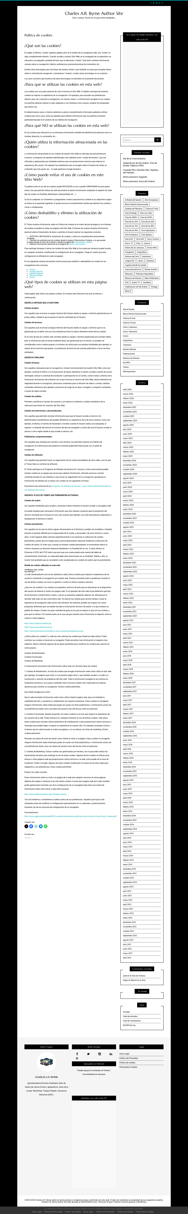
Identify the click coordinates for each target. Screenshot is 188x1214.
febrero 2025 (128, 452)
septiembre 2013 (130, 882)
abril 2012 (127, 958)
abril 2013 (127, 904)
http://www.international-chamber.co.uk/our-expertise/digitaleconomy (53, 631)
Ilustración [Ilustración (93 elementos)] (146, 256)
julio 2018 (127, 656)
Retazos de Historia (131, 358)
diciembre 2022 (129, 563)
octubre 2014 (128, 824)
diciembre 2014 (129, 816)
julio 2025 (127, 429)
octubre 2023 (128, 523)
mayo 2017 (127, 700)
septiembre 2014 (130, 829)
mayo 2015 (127, 793)
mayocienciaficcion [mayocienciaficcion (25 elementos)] (133, 269)
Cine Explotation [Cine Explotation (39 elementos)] (148, 230)
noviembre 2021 (129, 611)
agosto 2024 (128, 478)
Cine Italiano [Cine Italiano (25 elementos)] (146, 235)
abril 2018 (127, 665)
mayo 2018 (127, 660)
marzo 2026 (128, 394)
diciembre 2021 (129, 607)
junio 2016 (127, 740)
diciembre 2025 (129, 407)
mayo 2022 (128, 585)
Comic (125, 336)
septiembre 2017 (130, 691)
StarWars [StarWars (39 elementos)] (147, 282)
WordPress (141, 1202)
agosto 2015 (128, 780)
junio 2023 (127, 536)
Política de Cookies (77, 244)
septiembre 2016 (130, 736)
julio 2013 (127, 891)
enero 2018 (127, 678)
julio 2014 (127, 838)
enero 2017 (127, 718)
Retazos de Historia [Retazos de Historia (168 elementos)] (133, 278)
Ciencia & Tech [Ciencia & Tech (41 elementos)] (152, 209)
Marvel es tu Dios (138, 980)
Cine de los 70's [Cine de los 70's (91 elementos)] (131, 226)
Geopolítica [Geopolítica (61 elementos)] (142, 252)
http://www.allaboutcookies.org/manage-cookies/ (45, 794)
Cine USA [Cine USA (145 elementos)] (140, 239)
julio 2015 (127, 784)
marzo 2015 (128, 802)
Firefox (32, 269)
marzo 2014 (128, 856)
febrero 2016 (128, 758)
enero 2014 (127, 864)
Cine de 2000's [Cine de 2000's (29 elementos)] (131, 217)
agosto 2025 (128, 425)
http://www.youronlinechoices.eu (38, 627)
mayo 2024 (128, 491)
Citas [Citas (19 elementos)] (138, 243)
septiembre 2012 (130, 935)
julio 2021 (127, 625)
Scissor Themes (113, 1202)
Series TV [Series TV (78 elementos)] (136, 282)
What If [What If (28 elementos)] (128, 291)
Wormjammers (129, 371)
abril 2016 (127, 749)
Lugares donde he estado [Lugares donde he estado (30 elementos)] (135, 265)
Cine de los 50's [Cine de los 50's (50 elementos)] (131, 222)
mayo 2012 (127, 953)
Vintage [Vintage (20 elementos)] (154, 287)
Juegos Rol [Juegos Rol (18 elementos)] (129, 261)
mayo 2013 (127, 900)
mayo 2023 (128, 540)
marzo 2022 (128, 594)
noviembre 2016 (129, 727)
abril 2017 (127, 705)
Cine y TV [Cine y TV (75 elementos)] (129, 243)
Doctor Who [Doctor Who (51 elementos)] (152, 248)
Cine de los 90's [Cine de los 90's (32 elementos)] (131, 230)
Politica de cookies (127, 1063)
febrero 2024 (128, 505)
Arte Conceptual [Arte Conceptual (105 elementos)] (151, 200)
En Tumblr (142, 991)
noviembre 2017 (129, 687)
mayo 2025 (128, 438)
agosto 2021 (128, 620)
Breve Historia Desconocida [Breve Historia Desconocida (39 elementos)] (136, 204)
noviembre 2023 (130, 518)
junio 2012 (127, 949)
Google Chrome (36, 271)
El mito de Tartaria (137, 976)
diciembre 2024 (129, 460)
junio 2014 (127, 842)
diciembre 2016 (129, 722)
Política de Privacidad (128, 1058)
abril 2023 (127, 545)
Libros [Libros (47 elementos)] (140, 261)
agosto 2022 (128, 576)
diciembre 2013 (129, 869)
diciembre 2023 (129, 514)
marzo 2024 (128, 500)
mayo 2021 (127, 634)
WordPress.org (129, 1025)
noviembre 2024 (130, 465)
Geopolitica (128, 340)
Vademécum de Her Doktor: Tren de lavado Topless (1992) (140, 164)
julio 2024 (127, 483)
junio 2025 (127, 434)
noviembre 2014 (129, 820)
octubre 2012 (128, 931)
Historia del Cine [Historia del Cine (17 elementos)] (132, 256)
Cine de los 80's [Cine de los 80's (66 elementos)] (147, 226)
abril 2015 (127, 798)
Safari (32, 277)
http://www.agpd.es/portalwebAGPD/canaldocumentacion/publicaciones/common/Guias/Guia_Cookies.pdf (70, 816)
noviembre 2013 (129, 873)
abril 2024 (127, 496)
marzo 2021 (128, 642)
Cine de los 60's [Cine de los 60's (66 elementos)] (147, 222)
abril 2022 (127, 589)
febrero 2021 (128, 647)
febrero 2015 (128, 807)
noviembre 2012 (129, 927)
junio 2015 (127, 789)
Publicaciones (129, 354)
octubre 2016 (128, 731)
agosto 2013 (128, 887)
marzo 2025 (128, 447)
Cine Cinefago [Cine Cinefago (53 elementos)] (131, 213)
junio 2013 (127, 895)
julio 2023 (127, 531)
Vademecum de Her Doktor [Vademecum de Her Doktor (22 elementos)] (136, 287)
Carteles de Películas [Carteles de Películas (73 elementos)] (133, 209)
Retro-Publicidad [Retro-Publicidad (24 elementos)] (152, 278)
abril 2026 (127, 389)
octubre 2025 (128, 416)
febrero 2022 (128, 598)
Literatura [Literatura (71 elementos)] (150, 261)
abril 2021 (127, 638)
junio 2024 (127, 487)
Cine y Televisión (130, 331)
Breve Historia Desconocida (134, 314)
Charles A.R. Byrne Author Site (94, 13)
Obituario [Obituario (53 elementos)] (129, 274)
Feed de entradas (130, 1016)
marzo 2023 (128, 549)
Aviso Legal (124, 1054)
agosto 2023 (128, 527)
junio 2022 (127, 580)
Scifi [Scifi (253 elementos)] (127, 282)
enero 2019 (127, 651)
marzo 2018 (128, 669)
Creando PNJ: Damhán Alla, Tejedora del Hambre (140, 171)
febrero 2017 (128, 713)
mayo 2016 (127, 745)
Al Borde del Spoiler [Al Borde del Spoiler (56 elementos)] (133, 200)
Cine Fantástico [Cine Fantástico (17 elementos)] (131, 235)
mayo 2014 (127, 847)
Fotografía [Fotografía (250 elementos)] (129, 252)
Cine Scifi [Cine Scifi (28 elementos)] (129, 239)
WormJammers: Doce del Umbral (139, 181)
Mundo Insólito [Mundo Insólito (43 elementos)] (151, 269)
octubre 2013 (128, 878)
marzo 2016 (128, 753)
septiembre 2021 (130, 616)
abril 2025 (127, 443)
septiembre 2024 (130, 474)
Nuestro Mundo (129, 349)
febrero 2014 (128, 860)
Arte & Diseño (128, 309)
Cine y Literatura (130, 327)
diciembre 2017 (129, 682)
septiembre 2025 (130, 420)
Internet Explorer (36, 273)
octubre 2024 (128, 469)
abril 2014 (127, 851)
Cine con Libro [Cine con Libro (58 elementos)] (146, 213)
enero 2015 (127, 811)
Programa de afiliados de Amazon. (66, 486)
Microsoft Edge (35, 275)
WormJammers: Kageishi (135, 177)
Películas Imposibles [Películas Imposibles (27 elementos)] (144, 274)
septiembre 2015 (130, 776)
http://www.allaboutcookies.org (37, 623)
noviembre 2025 (130, 412)
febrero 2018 (128, 674)
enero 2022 (127, 602)
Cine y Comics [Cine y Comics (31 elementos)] (153, 239)
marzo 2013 (128, 909)
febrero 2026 (128, 398)
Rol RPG (126, 363)
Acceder (126, 1012)
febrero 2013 (128, 913)
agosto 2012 (128, 940)
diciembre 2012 (129, 922)
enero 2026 (127, 403)
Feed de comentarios (132, 1021)
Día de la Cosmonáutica (134, 158)
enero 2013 (127, 918)
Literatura (127, 345)
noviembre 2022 (130, 567)
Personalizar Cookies (83, 242)
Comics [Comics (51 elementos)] (147, 243)
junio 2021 (127, 629)
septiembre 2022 (130, 571)
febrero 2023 (128, 554)
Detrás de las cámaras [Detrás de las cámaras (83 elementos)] (134, 248)
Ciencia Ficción (129, 323)
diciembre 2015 (129, 767)
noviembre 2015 (129, 771)
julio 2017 (127, 696)
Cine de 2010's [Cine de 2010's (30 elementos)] (146, 217)
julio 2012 (127, 944)
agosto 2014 (128, 833)
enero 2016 (127, 762)
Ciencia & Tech (129, 318)
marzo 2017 (128, 709)
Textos (126, 367)
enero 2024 (127, 509)
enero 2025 (127, 456)
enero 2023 (127, 558)
